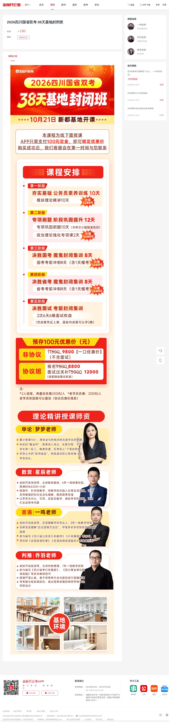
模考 (86, 5)
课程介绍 (12, 56)
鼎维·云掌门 (54, 711)
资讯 (97, 5)
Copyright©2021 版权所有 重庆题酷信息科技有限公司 (22, 716)
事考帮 (29, 711)
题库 (74, 5)
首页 (41, 5)
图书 (63, 5)
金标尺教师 (41, 711)
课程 (52, 5)
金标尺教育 (17, 711)
